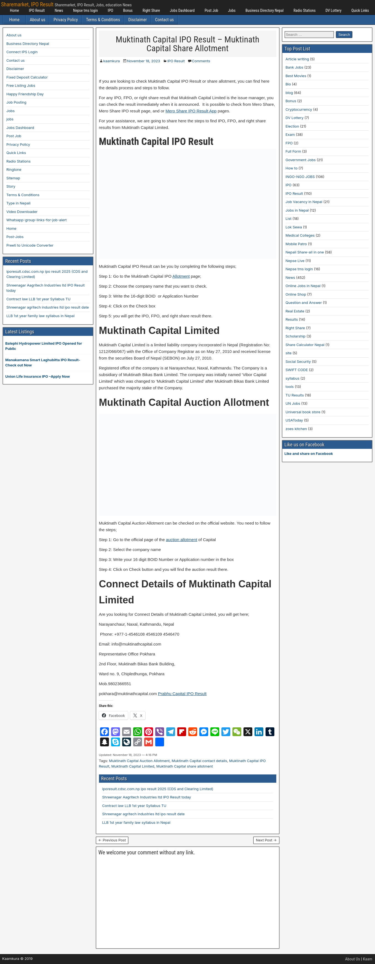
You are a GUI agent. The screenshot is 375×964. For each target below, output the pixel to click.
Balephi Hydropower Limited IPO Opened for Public (43, 346)
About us (37, 19)
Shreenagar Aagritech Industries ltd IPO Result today (146, 797)
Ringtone (13, 169)
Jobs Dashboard (182, 10)
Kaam (367, 959)
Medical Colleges (300, 235)
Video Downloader (22, 211)
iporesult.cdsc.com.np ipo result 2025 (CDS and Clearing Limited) (157, 789)
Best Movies (296, 76)
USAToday (294, 420)
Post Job (211, 10)
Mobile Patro (296, 244)
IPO (110, 10)
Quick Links (360, 10)
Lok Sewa (294, 227)
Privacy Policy (65, 19)
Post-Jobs (14, 236)
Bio (288, 84)
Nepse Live (295, 260)
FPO (289, 143)
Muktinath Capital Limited (132, 766)
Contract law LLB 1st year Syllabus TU (134, 805)
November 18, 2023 (143, 61)
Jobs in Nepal (297, 210)
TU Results (295, 395)
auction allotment (181, 539)
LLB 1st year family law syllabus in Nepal (136, 822)
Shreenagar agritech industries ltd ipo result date (143, 814)
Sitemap (13, 178)
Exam (290, 134)
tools (290, 386)
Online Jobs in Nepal (303, 285)
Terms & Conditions (103, 19)
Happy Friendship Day (25, 94)
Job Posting (16, 102)
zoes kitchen (296, 428)
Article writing (297, 59)
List (289, 218)
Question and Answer (304, 302)
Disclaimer (137, 19)
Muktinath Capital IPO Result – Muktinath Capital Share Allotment (187, 43)
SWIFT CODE (297, 370)
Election (292, 126)
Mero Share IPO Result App (190, 111)
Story (10, 186)
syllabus (292, 378)
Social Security (298, 361)
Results (292, 319)
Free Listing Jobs (20, 85)
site (289, 353)
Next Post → (266, 840)
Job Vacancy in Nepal (304, 201)
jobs (10, 119)
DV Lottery (334, 10)
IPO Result (37, 10)
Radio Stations (304, 10)
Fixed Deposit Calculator (27, 77)
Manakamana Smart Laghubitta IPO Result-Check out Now (42, 363)
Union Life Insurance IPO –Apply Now (37, 376)
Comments (201, 61)
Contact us (164, 19)
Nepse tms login (85, 10)
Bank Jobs (294, 67)
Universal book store (303, 412)
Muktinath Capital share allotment (184, 766)
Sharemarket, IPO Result (27, 4)
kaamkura (111, 61)
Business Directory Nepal (264, 10)
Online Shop (296, 294)
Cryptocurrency (299, 109)
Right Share (151, 10)
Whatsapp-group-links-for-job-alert (36, 220)
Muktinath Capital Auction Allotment (139, 760)
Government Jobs (301, 160)
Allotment (181, 276)
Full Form (293, 151)
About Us (352, 959)
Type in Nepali (18, 203)
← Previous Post (112, 840)
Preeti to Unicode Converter (29, 245)
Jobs (231, 10)
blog (289, 92)
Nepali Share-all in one (305, 252)
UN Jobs (293, 403)
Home (14, 10)
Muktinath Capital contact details (199, 760)
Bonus (128, 10)
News (59, 10)
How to (292, 168)
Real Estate (295, 311)
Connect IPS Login (22, 52)
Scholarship (296, 336)
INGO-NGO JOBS (300, 176)
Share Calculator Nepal (305, 344)
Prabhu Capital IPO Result (182, 693)
